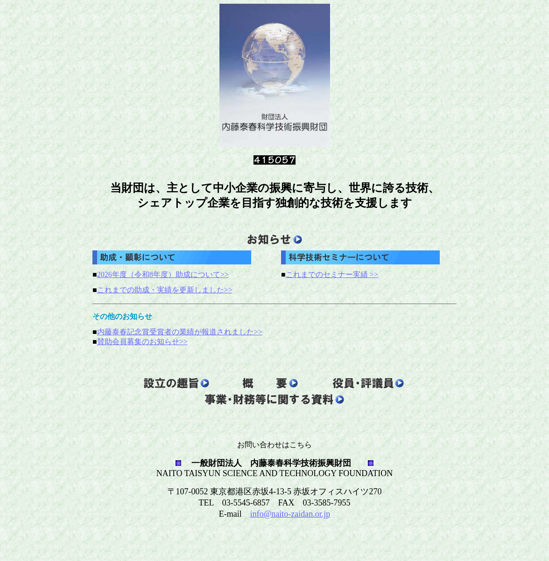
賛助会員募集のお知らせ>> (142, 342)
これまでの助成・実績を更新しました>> (164, 290)
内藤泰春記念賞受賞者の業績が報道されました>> (179, 332)
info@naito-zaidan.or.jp (290, 514)
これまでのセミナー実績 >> (332, 274)
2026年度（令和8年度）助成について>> (163, 274)
